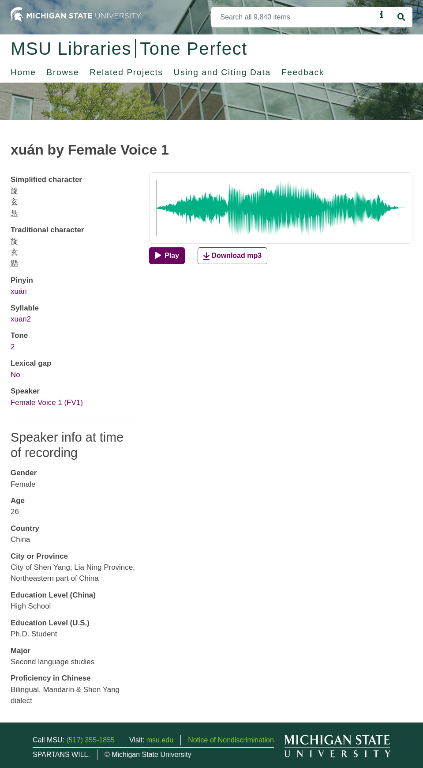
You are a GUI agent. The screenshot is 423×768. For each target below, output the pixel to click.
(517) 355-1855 (91, 740)
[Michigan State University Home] (76, 14)
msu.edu (159, 740)
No (15, 375)
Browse (63, 72)
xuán (19, 291)
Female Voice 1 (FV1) (47, 402)
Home (23, 72)
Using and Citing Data (222, 72)
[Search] (294, 17)
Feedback (302, 72)
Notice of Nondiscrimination (231, 740)
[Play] (167, 255)
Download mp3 (232, 256)
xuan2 (21, 319)
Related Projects (126, 72)
